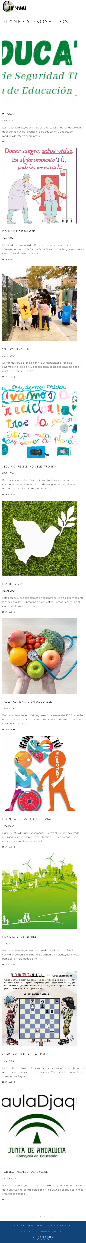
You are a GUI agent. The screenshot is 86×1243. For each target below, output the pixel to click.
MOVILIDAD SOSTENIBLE (19, 936)
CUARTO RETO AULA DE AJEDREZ (25, 1054)
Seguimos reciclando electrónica (29, 466)
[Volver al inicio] (14, 6)
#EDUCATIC (10, 113)
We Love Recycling (17, 348)
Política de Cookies (60, 1225)
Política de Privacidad (28, 1225)
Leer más (7, 142)
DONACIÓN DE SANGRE (18, 231)
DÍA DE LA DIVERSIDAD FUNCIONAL (27, 819)
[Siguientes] (53, 1216)
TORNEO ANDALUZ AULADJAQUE (25, 1171)
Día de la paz (12, 584)
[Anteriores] (33, 1216)
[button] (82, 6)
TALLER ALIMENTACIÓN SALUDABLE (27, 701)
